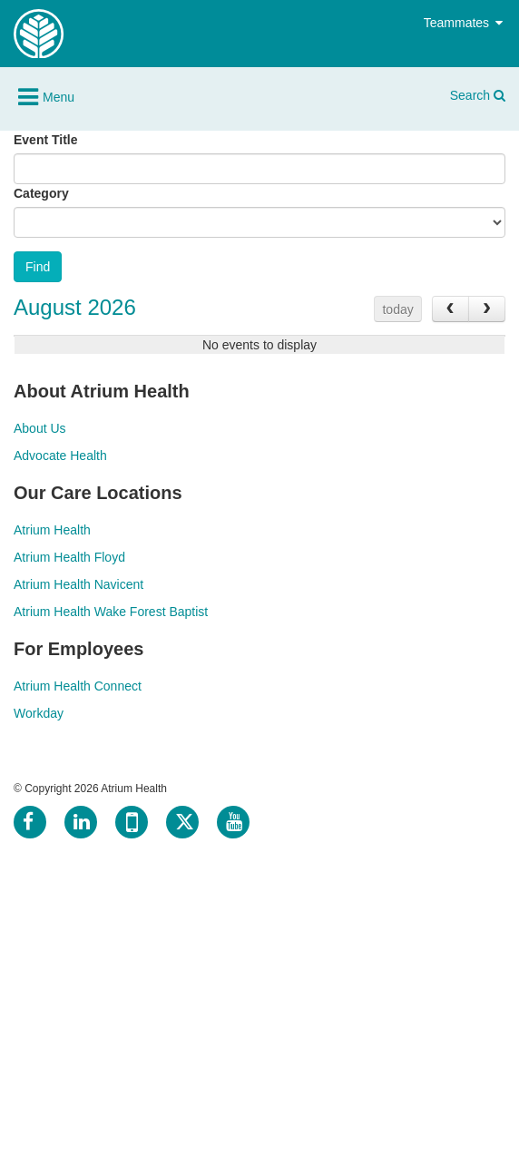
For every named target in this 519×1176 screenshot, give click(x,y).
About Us (40, 428)
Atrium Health (52, 530)
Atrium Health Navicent (78, 584)
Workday (39, 713)
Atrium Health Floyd (69, 557)
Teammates (464, 22)
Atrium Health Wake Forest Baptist (111, 611)
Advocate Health (60, 455)
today (397, 309)
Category (41, 193)
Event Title (46, 139)
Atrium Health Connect (78, 686)
